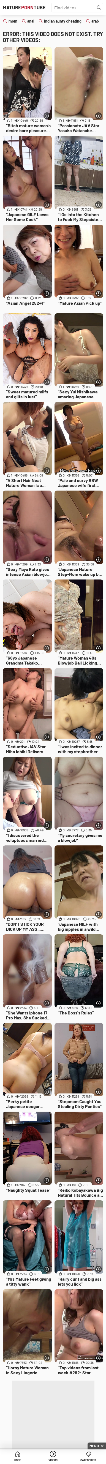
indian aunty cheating (62, 21)
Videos (53, 1460)
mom (13, 21)
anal (30, 21)
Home (17, 1460)
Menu (94, 1446)
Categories (88, 1460)
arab (95, 21)
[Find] (99, 7)
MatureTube (24, 7)
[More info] (47, 115)
